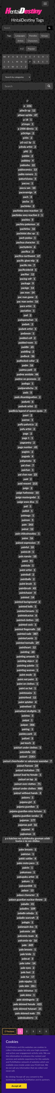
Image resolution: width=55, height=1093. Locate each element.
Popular (31, 48)
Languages (20, 35)
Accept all (16, 1086)
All (4, 56)
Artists (20, 40)
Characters (32, 40)
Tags (9, 35)
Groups (44, 35)
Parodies (33, 35)
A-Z (22, 48)
